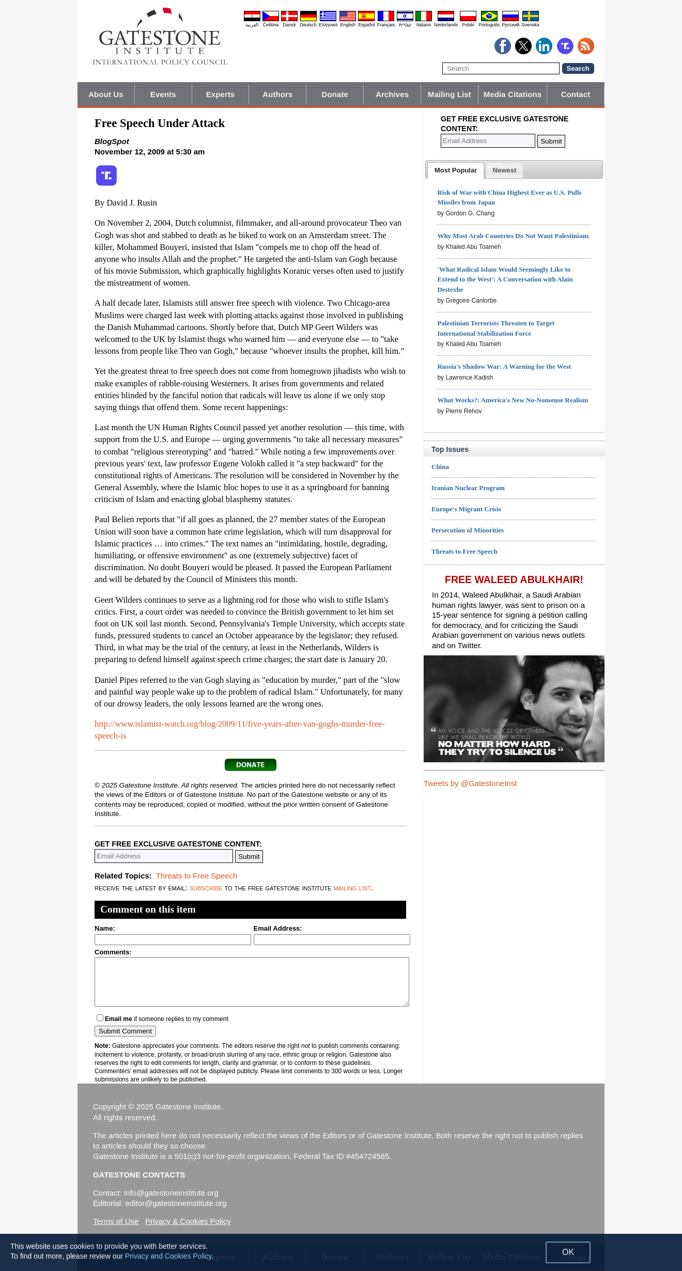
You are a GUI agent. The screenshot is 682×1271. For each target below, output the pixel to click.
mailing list (352, 887)
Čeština (271, 24)
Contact (576, 94)
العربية (252, 24)
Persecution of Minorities (467, 530)
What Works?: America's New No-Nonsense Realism (512, 400)
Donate (335, 94)
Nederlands (446, 24)
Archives (392, 94)
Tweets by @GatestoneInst (470, 783)
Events (163, 94)
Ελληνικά (328, 24)
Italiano (423, 24)
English (347, 24)
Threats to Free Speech (197, 875)
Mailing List (449, 94)
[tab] (455, 170)
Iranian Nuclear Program (468, 488)
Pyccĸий (510, 24)
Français (386, 24)
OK (568, 1252)
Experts (220, 94)
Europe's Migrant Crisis (466, 509)
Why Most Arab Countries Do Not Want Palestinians (512, 236)
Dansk (289, 24)
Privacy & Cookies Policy (188, 1221)
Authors (277, 94)
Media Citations (512, 94)
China (440, 466)
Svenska (530, 24)
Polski (468, 24)
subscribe (206, 887)
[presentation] (456, 170)
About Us (105, 94)
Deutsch (308, 24)
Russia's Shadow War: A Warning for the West (504, 366)
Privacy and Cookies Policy (168, 1256)
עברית (405, 24)
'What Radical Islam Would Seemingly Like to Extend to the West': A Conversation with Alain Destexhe (504, 279)
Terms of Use (115, 1221)
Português (489, 24)
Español (366, 24)
